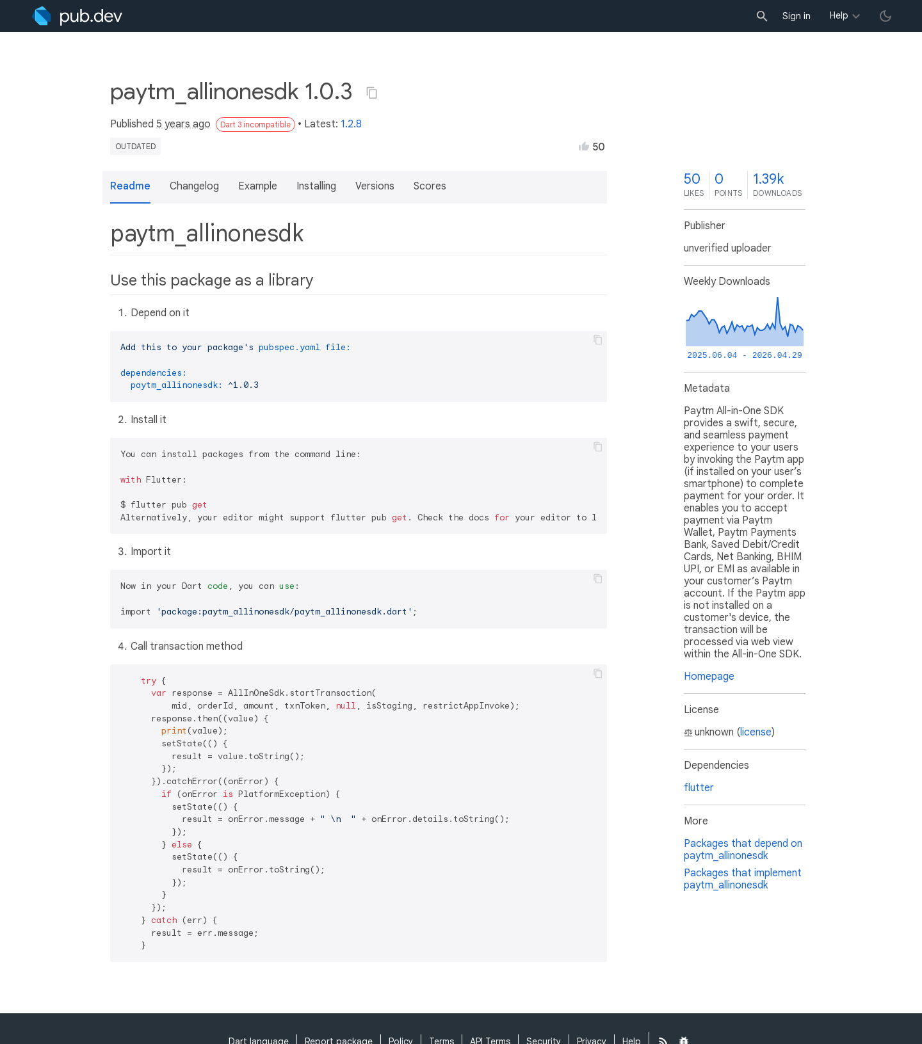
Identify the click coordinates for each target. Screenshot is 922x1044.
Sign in (796, 16)
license (756, 732)
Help (839, 15)
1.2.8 (351, 124)
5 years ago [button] (183, 124)
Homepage (709, 676)
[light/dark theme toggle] (885, 16)
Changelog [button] (194, 186)
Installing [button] (316, 186)
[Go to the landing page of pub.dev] (77, 16)
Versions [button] (374, 186)
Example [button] (257, 186)
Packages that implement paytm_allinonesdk (743, 879)
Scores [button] (430, 186)
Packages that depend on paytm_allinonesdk (743, 849)
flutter (699, 788)
